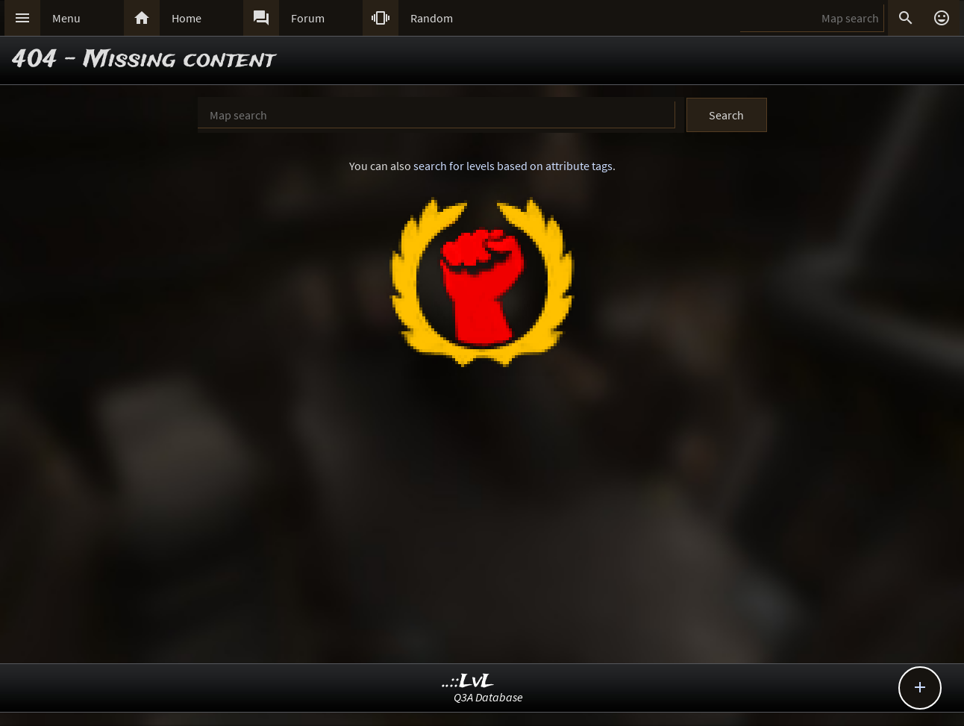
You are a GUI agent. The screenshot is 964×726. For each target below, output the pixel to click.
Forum (308, 17)
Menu (66, 17)
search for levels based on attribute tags (513, 165)
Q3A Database (488, 696)
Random (431, 17)
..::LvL (468, 682)
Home (186, 17)
